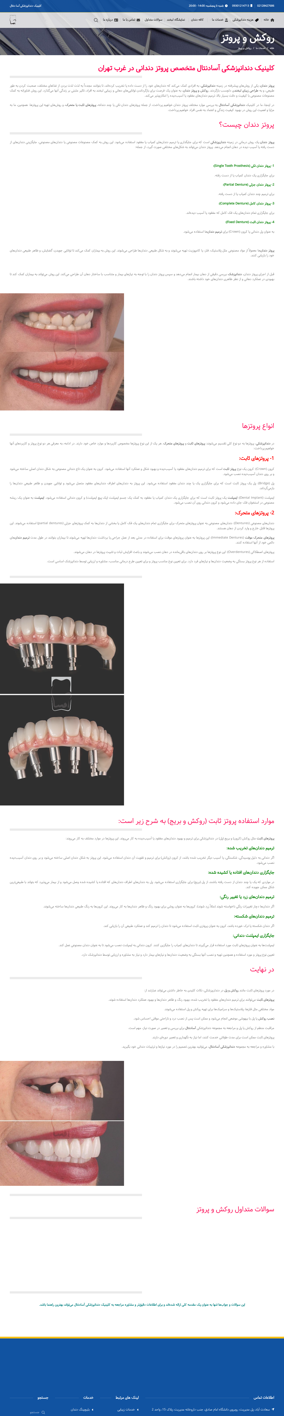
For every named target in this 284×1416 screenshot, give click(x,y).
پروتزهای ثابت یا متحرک (80, 105)
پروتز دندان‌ (267, 250)
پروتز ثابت (229, 469)
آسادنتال (190, 1028)
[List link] (74, 1409)
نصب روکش (266, 1018)
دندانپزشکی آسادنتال (232, 105)
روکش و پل (231, 990)
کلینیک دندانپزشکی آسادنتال (92, 1304)
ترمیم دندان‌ (214, 231)
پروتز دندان (267, 85)
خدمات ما (260, 48)
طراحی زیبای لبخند (246, 90)
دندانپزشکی (208, 85)
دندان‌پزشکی (218, 142)
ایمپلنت (232, 497)
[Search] (96, 20)
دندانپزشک (235, 274)
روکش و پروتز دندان (195, 90)
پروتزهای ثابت (196, 443)
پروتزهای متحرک (173, 443)
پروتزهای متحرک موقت (259, 537)
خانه (272, 48)
